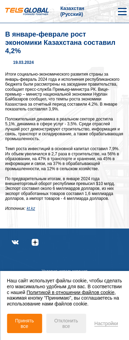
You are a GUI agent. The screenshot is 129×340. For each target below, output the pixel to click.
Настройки (106, 323)
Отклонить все (66, 323)
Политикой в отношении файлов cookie (70, 292)
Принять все (24, 323)
